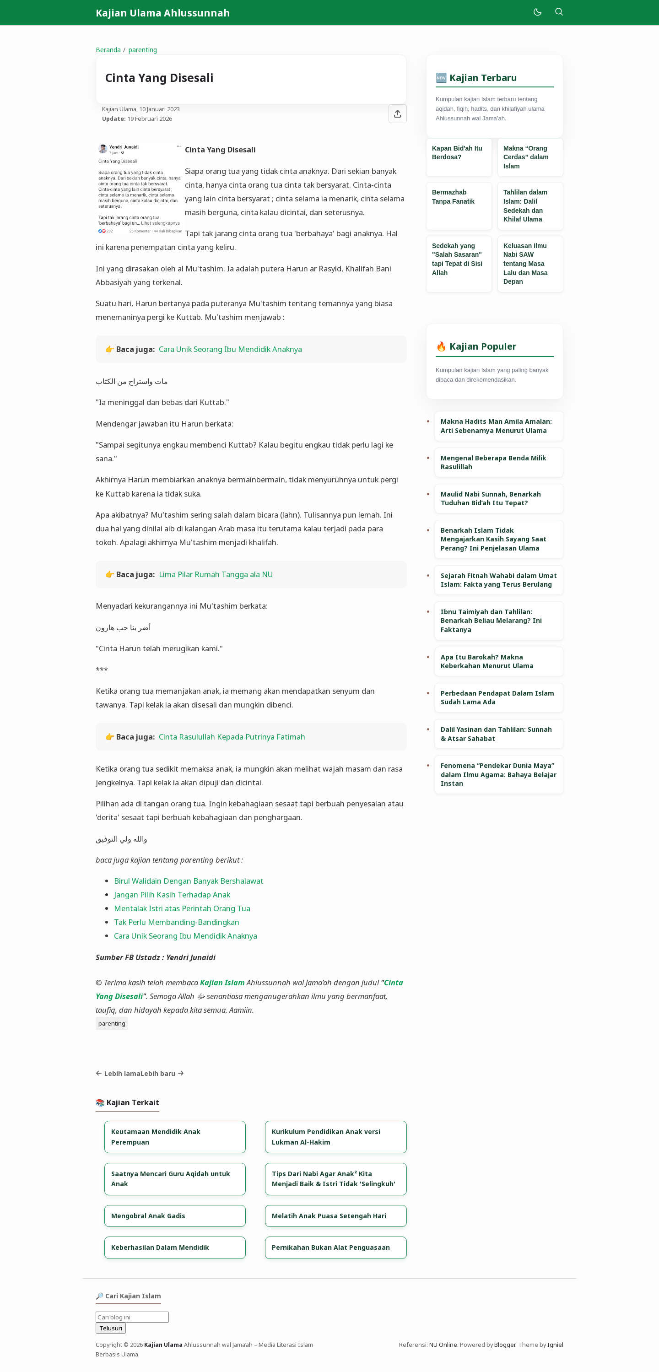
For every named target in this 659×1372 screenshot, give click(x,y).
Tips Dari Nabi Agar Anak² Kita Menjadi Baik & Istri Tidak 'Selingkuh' (333, 1178)
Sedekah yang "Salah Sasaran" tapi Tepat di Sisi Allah (457, 259)
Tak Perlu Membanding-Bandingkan (176, 922)
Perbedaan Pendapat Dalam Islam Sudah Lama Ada (497, 698)
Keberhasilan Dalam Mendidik (160, 1247)
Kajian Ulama (163, 1345)
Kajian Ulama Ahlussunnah (163, 12)
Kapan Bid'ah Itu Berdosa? (457, 153)
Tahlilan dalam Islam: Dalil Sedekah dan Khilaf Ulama (525, 206)
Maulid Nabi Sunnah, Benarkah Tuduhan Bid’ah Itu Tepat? (491, 499)
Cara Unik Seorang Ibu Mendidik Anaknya (230, 349)
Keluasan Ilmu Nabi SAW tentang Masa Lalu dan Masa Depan (525, 263)
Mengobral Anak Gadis (148, 1215)
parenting (111, 1023)
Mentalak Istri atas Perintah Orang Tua (182, 908)
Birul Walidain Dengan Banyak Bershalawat (189, 880)
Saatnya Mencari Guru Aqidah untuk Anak (170, 1178)
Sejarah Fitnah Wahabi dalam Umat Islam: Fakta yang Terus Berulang (499, 580)
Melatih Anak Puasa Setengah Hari (329, 1215)
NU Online (443, 1345)
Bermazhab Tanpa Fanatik (453, 197)
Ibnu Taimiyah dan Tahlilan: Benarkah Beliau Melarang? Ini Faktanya (491, 620)
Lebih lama (118, 1073)
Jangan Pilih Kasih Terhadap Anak (172, 894)
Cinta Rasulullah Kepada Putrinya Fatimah (232, 736)
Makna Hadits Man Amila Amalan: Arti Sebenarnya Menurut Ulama (496, 426)
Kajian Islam (222, 982)
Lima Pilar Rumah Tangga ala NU (216, 574)
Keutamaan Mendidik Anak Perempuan (155, 1136)
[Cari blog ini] (132, 1317)
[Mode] (537, 12)
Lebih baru (162, 1073)
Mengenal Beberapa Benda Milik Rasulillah (493, 462)
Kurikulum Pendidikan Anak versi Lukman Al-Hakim (326, 1136)
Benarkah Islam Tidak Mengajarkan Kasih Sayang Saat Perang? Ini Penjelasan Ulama (493, 539)
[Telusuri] (559, 12)
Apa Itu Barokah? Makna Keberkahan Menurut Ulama (487, 661)
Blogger (504, 1345)
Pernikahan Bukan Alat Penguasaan (331, 1247)
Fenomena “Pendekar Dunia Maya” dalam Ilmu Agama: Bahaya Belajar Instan (498, 774)
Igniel (555, 1345)
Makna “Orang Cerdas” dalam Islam (526, 157)
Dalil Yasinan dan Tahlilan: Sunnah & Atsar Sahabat (496, 734)
